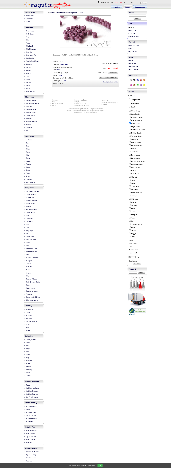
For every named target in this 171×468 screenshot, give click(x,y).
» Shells (27, 22)
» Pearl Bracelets (30, 440)
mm (134, 257)
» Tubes (27, 85)
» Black (26, 352)
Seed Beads (134, 114)
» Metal (26, 346)
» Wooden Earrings (30, 458)
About (54, 105)
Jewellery (116, 7)
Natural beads (30, 12)
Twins (132, 180)
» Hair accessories (30, 209)
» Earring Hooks (29, 203)
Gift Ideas (133, 199)
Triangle (133, 196)
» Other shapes (29, 182)
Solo (131, 221)
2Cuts (132, 212)
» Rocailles (28, 361)
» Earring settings (30, 194)
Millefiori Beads (135, 133)
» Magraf (27, 349)
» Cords (27, 270)
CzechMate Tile (135, 193)
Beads (127, 7)
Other (60, 75)
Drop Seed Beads (136, 164)
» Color (130, 241)
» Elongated (28, 179)
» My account (132, 51)
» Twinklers (28, 119)
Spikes (132, 230)
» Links (26, 246)
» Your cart (131, 33)
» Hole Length (132, 253)
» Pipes (26, 76)
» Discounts (132, 64)
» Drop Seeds (29, 58)
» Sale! (130, 61)
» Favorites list (133, 67)
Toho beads (134, 186)
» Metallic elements (30, 252)
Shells (132, 183)
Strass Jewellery (31, 403)
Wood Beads (134, 111)
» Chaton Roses (29, 212)
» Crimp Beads (29, 237)
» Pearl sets (28, 443)
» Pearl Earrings (29, 434)
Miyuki (132, 171)
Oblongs (133, 202)
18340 (81, 13)
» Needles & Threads (31, 258)
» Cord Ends (28, 221)
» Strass (27, 373)
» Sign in (131, 48)
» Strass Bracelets (30, 418)
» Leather (27, 264)
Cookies (104, 104)
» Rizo (26, 143)
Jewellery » (135, 103)
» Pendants (28, 294)
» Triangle (27, 67)
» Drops (27, 167)
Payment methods (81, 100)
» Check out (132, 30)
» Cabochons (28, 218)
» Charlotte (28, 64)
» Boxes (27, 330)
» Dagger (27, 152)
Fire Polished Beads (137, 130)
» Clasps (27, 285)
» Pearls (27, 364)
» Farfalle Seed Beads (31, 61)
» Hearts (27, 170)
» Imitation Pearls (30, 100)
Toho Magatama (135, 224)
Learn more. (91, 465)
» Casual (27, 355)
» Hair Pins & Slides (31, 397)
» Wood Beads (29, 16)
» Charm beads (29, 116)
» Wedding (28, 370)
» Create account (133, 45)
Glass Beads (60, 13)
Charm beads (134, 167)
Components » (136, 100)
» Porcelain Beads (30, 122)
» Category (131, 95)
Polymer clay (134, 155)
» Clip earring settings (31, 191)
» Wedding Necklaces (31, 388)
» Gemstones (28, 19)
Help (53, 102)
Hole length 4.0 (71, 13)
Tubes (132, 218)
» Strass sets (28, 421)
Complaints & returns (82, 105)
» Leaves (27, 161)
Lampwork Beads (136, 117)
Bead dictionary (57, 103)
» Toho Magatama (30, 49)
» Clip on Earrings (30, 415)
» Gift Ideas (28, 128)
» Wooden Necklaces (31, 452)
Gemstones (134, 174)
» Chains (27, 243)
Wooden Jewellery (31, 448)
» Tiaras (27, 385)
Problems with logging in (110, 103)
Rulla (132, 227)
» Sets (26, 225)
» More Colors (132, 244)
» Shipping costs (133, 36)
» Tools (26, 255)
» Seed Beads (29, 31)
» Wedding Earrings (31, 394)
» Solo (26, 40)
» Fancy (27, 343)
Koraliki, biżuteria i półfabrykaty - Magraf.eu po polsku (85, 109)
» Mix (26, 131)
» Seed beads (132, 261)
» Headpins (28, 261)
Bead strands (134, 158)
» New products (133, 70)
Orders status (106, 101)
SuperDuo (133, 190)
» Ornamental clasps (31, 291)
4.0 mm (63, 81)
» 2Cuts (27, 79)
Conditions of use (80, 103)
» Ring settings (29, 197)
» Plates (27, 173)
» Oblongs (27, 70)
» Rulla (26, 146)
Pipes (132, 208)
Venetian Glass (135, 136)
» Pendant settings (30, 200)
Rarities (132, 149)
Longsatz (133, 215)
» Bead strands (29, 91)
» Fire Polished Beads (31, 103)
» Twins (26, 37)
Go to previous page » (110, 82)
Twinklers (133, 152)
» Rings (27, 324)
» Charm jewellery (30, 340)
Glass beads (29, 97)
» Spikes (27, 149)
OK (100, 465)
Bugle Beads (134, 127)
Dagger (132, 234)
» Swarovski (28, 106)
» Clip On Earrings (30, 321)
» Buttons (27, 215)
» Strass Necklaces (30, 406)
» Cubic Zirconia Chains (32, 282)
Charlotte (133, 177)
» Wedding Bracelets (31, 391)
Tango (132, 237)
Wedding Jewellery (32, 381)
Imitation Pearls (30, 427)
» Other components (31, 300)
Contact (54, 100)
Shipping (77, 102)
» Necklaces (28, 309)
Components (140, 7)
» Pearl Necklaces (30, 431)
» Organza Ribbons (30, 279)
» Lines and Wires (30, 240)
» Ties (26, 234)
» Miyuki (27, 43)
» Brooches (28, 315)
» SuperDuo (28, 52)
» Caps (26, 228)
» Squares (27, 73)
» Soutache (28, 267)
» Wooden (27, 367)
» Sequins (27, 206)
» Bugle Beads (29, 34)
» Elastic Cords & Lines (32, 297)
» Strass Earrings (30, 412)
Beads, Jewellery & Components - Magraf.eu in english (85, 110)
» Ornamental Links (30, 249)
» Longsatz (28, 82)
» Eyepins (27, 273)
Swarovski (133, 139)
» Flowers (27, 164)
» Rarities (27, 125)
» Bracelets (28, 318)
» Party (26, 358)
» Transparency (133, 250)
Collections (29, 336)
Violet (59, 70)
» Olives (27, 176)
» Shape (130, 247)
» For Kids (27, 376)
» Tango (27, 88)
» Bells (26, 276)
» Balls (26, 155)
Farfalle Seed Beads (137, 161)
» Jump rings (28, 231)
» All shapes (28, 140)
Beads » (134, 107)
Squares (133, 205)
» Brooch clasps (29, 288)
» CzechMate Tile (30, 55)
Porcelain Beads (135, 145)
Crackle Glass (135, 142)
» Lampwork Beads (30, 109)
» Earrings (27, 312)
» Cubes (27, 158)
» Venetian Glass (30, 113)
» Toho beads (28, 46)
